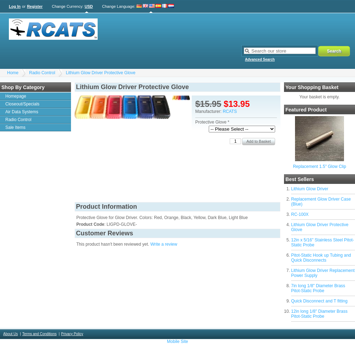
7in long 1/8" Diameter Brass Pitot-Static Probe (318, 288)
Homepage (15, 96)
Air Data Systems (21, 111)
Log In (15, 6)
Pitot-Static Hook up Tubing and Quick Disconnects (321, 258)
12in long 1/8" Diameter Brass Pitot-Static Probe (319, 314)
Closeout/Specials (22, 104)
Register (35, 6)
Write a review (163, 244)
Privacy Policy (72, 334)
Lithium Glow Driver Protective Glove (100, 72)
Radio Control (42, 72)
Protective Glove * (212, 122)
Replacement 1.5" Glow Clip (319, 166)
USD (88, 6)
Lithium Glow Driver (309, 188)
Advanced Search (260, 59)
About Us (10, 334)
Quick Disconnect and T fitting (319, 301)
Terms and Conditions (39, 334)
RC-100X (299, 214)
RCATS (230, 111)
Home (12, 72)
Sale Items (15, 127)
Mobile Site (177, 341)
